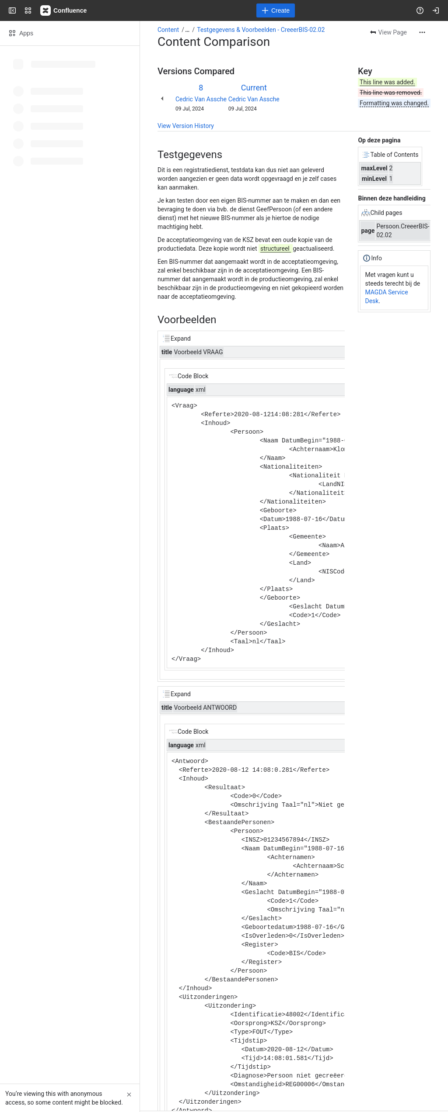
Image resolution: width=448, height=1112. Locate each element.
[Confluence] (63, 10)
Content (168, 29)
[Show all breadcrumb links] (187, 29)
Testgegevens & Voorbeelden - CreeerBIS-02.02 (261, 29)
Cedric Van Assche (201, 99)
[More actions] (422, 32)
